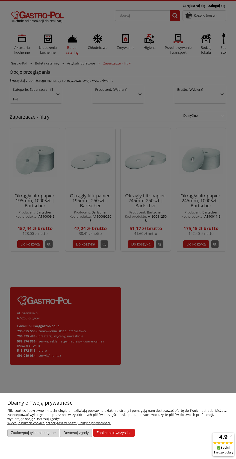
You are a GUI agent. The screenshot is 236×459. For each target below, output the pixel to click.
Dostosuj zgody (76, 433)
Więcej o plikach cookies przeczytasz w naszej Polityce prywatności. (59, 423)
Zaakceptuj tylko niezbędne (33, 433)
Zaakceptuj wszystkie (113, 433)
